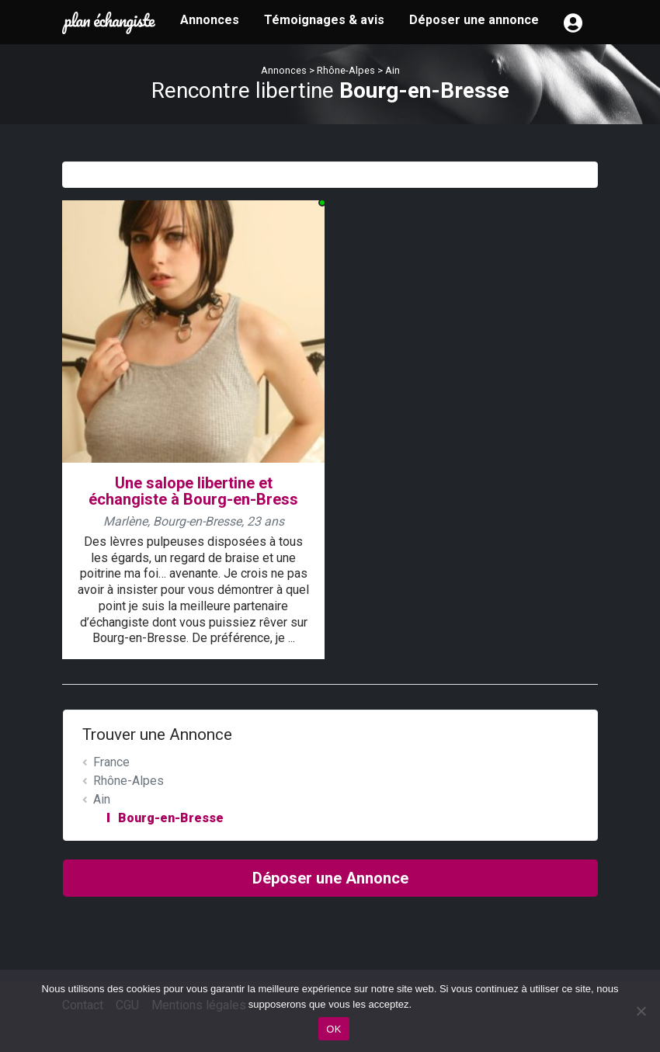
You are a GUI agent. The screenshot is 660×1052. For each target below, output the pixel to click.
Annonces (209, 19)
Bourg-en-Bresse (171, 818)
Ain (392, 70)
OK (333, 1029)
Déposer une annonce (474, 19)
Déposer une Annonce (330, 878)
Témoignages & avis (324, 19)
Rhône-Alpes (346, 70)
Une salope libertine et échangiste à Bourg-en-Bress (193, 491)
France (111, 762)
